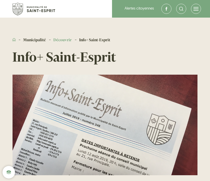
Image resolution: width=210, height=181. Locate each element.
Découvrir (62, 40)
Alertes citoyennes (139, 9)
